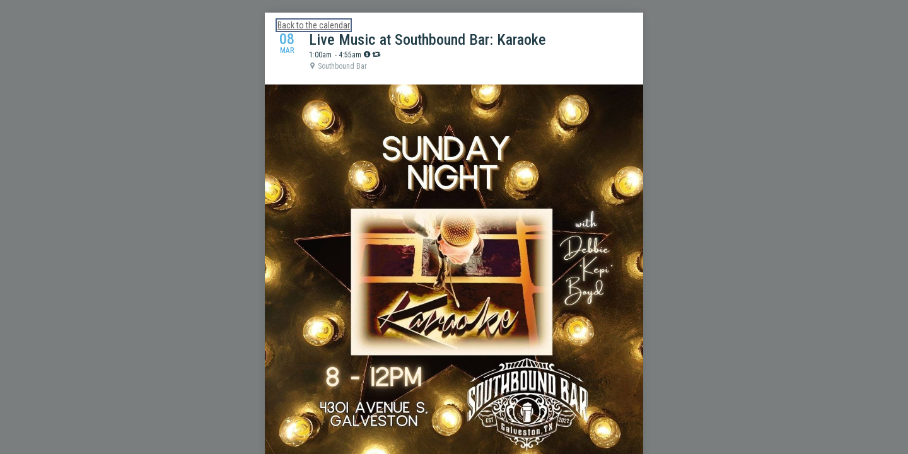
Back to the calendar (313, 25)
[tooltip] (367, 54)
